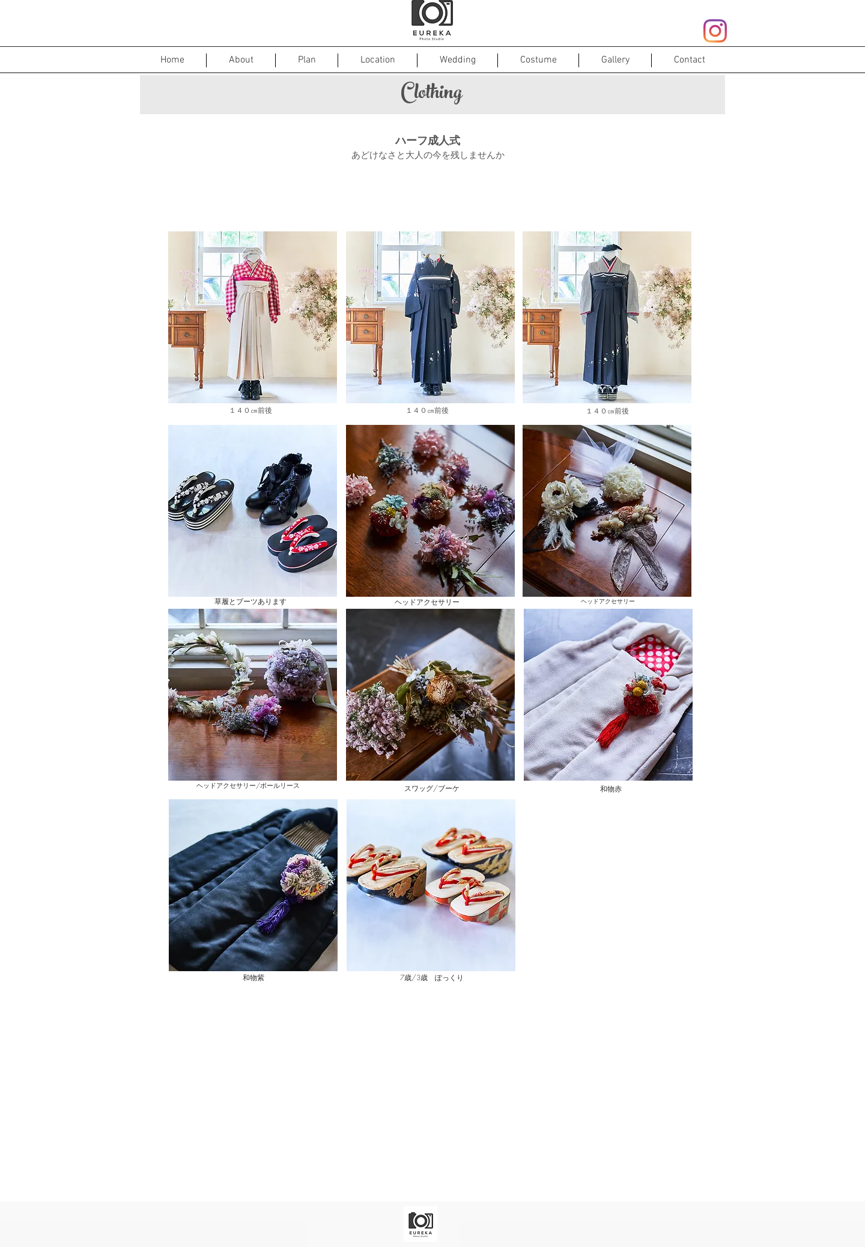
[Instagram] (715, 31)
